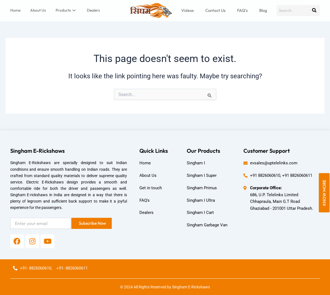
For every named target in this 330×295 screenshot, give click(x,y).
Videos (187, 10)
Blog (263, 10)
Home (15, 10)
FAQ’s (242, 10)
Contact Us (215, 10)
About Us (38, 10)
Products (66, 10)
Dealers (93, 10)
